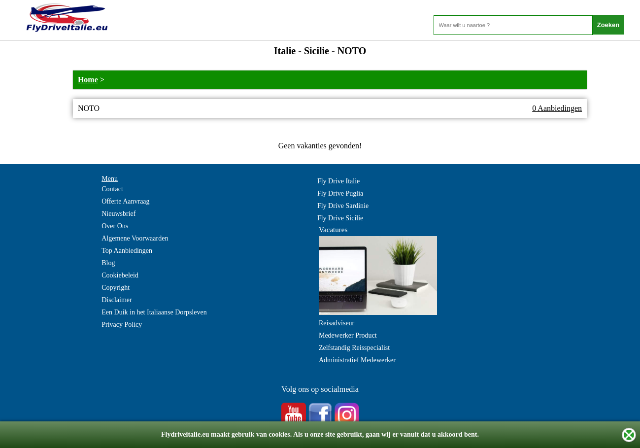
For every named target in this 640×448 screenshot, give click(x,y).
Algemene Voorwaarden (134, 238)
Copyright (115, 287)
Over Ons (114, 226)
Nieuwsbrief (118, 213)
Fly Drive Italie (338, 181)
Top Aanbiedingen (126, 250)
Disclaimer (116, 300)
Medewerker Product (348, 335)
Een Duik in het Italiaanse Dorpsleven (153, 312)
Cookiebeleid (119, 275)
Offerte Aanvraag (125, 201)
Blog (108, 263)
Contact (112, 189)
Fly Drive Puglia (340, 193)
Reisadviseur (336, 323)
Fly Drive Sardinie (343, 205)
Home (88, 79)
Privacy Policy (121, 324)
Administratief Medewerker (357, 360)
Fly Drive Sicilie (340, 218)
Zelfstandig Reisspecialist (354, 347)
